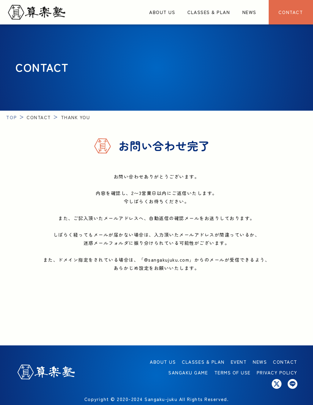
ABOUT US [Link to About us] (162, 12)
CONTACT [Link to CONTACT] (290, 12)
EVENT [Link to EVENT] (239, 361)
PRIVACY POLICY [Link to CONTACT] (277, 372)
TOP (11, 117)
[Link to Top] (36, 12)
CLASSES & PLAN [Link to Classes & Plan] (208, 12)
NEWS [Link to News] (249, 12)
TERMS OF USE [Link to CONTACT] (232, 372)
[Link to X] (277, 384)
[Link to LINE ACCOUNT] (292, 384)
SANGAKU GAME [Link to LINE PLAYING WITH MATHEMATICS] (188, 372)
